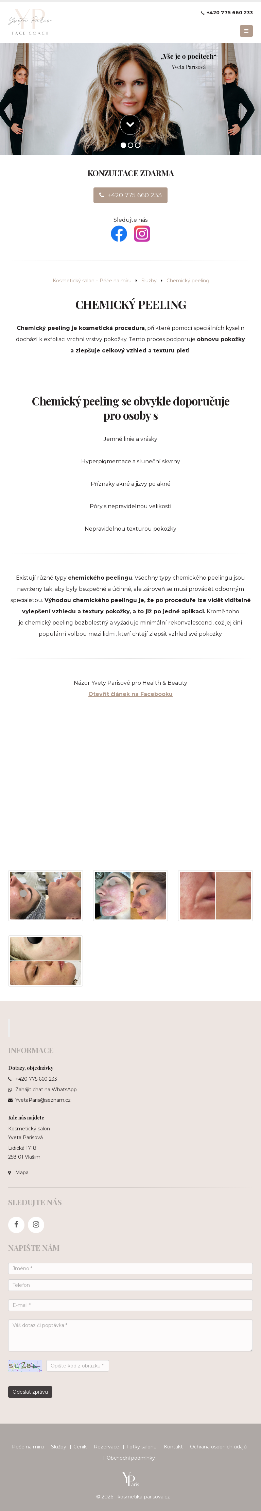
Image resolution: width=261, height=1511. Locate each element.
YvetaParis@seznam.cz (43, 1100)
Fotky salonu (141, 1447)
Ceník (80, 1447)
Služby (149, 281)
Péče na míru (28, 1447)
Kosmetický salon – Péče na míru (92, 281)
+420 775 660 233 (230, 13)
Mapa (22, 1172)
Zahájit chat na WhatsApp (46, 1089)
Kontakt (173, 1447)
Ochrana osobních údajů (218, 1447)
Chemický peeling (188, 281)
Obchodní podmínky (131, 1458)
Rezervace (106, 1447)
